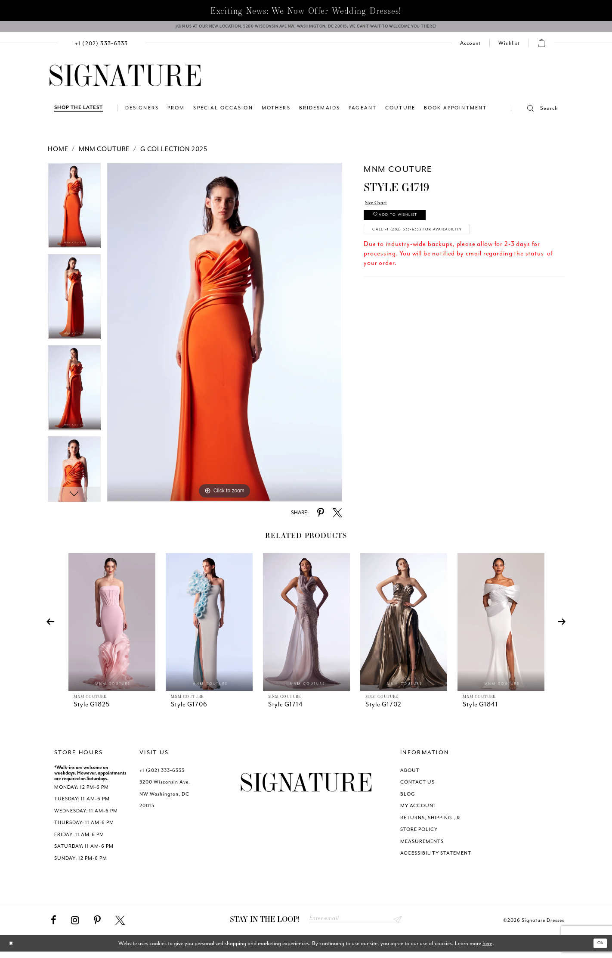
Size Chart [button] (380, 208)
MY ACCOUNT (418, 810)
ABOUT (410, 774)
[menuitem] (101, 47)
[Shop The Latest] (78, 112)
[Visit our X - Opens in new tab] (120, 925)
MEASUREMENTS (422, 846)
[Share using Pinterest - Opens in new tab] (320, 517)
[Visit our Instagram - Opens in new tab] (75, 925)
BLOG (407, 798)
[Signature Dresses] (125, 80)
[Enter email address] (355, 924)
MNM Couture (104, 153)
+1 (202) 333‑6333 (162, 774)
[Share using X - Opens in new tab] (337, 517)
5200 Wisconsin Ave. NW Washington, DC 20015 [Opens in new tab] (164, 798)
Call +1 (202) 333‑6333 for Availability (438, 242)
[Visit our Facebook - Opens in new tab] (53, 925)
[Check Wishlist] (509, 47)
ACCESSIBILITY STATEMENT (435, 857)
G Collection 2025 (173, 153)
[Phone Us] (101, 47)
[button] (534, 112)
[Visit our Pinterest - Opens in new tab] (97, 925)
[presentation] (111, 626)
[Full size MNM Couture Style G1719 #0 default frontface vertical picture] (224, 337)
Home (58, 153)
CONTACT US (417, 786)
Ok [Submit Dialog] (598, 949)
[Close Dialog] (13, 949)
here (487, 949)
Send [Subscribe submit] (396, 924)
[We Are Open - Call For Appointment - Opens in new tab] (306, 29)
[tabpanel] (74, 212)
